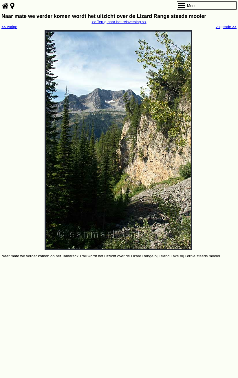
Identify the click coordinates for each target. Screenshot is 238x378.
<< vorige (9, 27)
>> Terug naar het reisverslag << (118, 22)
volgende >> (226, 27)
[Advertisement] (119, 302)
